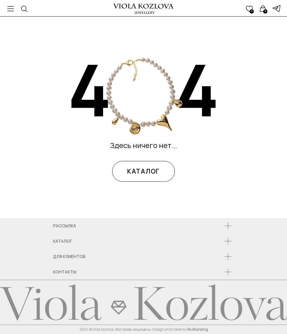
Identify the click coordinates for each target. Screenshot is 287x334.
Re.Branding (197, 329)
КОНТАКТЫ (64, 272)
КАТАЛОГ (143, 171)
